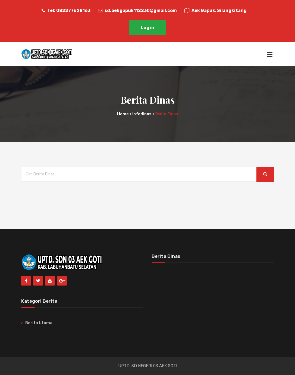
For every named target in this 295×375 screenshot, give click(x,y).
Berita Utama (38, 322)
